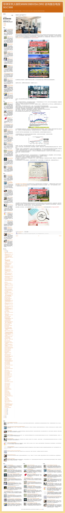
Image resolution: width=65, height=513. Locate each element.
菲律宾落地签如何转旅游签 (7, 299)
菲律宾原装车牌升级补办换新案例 (8, 325)
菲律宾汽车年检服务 (7, 398)
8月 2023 (6, 410)
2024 (4, 415)
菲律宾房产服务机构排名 (7, 384)
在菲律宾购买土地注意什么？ (8, 349)
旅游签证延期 (6, 282)
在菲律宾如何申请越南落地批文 (10, 446)
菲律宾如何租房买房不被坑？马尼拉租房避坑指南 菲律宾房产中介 (9, 300)
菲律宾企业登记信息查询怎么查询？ (8, 273)
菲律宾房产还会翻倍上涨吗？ (8, 350)
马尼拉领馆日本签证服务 (7, 324)
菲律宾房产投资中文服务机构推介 (8, 358)
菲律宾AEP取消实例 (7, 326)
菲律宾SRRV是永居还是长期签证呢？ (31, 485)
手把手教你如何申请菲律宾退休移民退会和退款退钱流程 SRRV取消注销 (9, 332)
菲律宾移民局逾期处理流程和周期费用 (10, 65)
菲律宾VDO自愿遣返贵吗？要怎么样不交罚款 (9, 166)
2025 (4, 416)
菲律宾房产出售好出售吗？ (7, 383)
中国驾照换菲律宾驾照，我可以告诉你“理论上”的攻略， (9, 315)
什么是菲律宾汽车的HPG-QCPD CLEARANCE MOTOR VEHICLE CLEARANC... (8, 329)
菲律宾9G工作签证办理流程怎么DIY (11, 482)
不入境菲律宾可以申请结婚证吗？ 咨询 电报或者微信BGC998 (10, 86)
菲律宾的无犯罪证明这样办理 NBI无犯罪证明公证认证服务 (9, 276)
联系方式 (5, 25)
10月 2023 (6, 412)
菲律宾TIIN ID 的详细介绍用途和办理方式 (8, 73)
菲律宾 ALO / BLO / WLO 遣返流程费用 (10, 117)
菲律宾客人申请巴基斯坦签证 (8, 316)
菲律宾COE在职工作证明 (7, 297)
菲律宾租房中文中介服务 (7, 366)
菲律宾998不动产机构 (19, 183)
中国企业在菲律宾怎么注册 (10, 438)
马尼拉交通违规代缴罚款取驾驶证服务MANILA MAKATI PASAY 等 (9, 308)
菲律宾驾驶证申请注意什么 (7, 388)
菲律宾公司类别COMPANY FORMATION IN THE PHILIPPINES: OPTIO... (7, 260)
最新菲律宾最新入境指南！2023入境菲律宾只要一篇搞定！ (9, 266)
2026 (4, 417)
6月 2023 (6, 408)
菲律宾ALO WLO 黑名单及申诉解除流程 (10, 212)
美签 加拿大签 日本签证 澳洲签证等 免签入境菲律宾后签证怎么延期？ (9, 404)
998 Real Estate (25, 183)
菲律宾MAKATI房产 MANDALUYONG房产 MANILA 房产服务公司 (9, 356)
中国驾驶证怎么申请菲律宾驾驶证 (8, 405)
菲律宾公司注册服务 (9, 189)
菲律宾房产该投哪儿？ (7, 351)
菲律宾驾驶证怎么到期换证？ (8, 338)
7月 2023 (6, 409)
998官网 (5, 23)
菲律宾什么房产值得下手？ (7, 385)
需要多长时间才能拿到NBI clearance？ (11, 454)
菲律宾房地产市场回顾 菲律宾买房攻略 (9, 347)
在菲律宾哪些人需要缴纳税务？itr (8, 298)
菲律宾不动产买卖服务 (7, 386)
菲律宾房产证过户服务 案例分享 (8, 296)
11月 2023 (6, 413)
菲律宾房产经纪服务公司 (7, 357)
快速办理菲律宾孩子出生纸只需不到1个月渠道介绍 (10, 150)
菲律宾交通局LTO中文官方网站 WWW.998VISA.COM (8, 270)
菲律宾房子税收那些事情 (7, 362)
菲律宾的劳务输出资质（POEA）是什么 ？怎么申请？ (9, 310)
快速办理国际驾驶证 (7, 406)
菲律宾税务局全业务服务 (7, 317)
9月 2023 (6, 411)
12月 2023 (6, 414)
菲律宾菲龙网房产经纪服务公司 (8, 359)
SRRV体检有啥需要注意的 (30, 469)
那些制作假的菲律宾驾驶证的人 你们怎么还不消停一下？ (9, 254)
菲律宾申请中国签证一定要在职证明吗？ (10, 143)
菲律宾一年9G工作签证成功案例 (8, 323)
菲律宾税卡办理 (6, 397)
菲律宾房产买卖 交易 (20, 37)
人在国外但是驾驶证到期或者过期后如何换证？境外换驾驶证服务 (9, 295)
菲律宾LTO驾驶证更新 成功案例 (8, 327)
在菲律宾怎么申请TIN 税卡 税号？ (11, 469)
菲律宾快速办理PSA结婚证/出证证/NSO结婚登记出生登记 (8, 264)
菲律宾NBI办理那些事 (7, 387)
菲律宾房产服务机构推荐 (7, 340)
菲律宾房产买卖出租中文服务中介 (8, 341)
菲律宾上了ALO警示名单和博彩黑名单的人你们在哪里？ (10, 44)
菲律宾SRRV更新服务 (7, 311)
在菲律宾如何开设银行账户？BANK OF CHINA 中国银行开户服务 (8, 256)
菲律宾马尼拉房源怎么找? (7, 367)
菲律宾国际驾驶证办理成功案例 (8, 292)
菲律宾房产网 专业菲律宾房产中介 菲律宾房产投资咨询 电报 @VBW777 (9, 361)
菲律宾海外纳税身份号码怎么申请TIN (10, 52)
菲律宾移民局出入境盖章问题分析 (11, 458)
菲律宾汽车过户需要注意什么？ (8, 400)
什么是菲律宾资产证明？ (10, 434)
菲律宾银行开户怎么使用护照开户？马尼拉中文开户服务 (10, 94)
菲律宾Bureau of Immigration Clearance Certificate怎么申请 (9, 228)
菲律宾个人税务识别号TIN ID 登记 (11, 494)
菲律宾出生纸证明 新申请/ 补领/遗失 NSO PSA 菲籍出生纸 (8, 337)
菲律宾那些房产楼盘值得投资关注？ (8, 344)
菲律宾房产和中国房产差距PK (8, 348)
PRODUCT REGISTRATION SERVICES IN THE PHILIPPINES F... (9, 275)
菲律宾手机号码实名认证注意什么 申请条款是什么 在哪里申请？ (9, 333)
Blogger (41, 509)
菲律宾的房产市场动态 (23, 185)
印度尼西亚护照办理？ (7, 399)
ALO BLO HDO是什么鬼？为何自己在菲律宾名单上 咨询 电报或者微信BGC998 (10, 182)
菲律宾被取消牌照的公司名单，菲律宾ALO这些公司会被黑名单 (9, 318)
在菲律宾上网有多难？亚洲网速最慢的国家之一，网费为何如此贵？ (9, 322)
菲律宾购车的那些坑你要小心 (8, 269)
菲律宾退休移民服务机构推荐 (8, 407)
